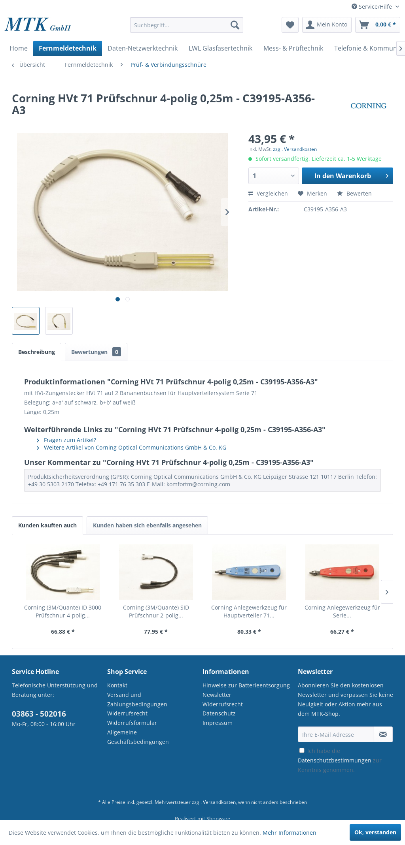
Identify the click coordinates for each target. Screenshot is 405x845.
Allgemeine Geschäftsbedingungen (138, 736)
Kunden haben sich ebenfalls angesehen (147, 525)
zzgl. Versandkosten (295, 149)
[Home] (18, 48)
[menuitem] (187, 28)
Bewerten (354, 193)
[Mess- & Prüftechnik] (293, 48)
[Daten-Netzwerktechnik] (142, 48)
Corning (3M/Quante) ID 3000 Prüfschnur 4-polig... (62, 611)
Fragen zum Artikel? (66, 440)
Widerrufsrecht (127, 713)
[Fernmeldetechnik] (67, 48)
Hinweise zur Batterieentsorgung (246, 685)
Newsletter (216, 694)
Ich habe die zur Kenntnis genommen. (340, 760)
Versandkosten (219, 802)
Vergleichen (268, 193)
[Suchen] (235, 25)
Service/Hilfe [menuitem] (373, 6)
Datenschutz (219, 713)
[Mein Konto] (327, 25)
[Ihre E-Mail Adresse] (336, 734)
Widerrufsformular (132, 722)
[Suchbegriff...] (187, 25)
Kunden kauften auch (47, 525)
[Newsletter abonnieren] (383, 734)
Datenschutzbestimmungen (334, 760)
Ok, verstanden (375, 832)
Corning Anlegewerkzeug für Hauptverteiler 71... (249, 611)
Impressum (217, 722)
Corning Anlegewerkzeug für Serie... (342, 611)
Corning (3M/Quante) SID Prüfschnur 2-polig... (156, 611)
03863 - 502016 (39, 714)
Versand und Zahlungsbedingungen (137, 699)
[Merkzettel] (290, 25)
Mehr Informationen (289, 832)
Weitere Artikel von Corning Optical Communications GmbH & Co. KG (131, 447)
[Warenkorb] (377, 25)
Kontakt (117, 685)
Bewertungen (96, 351)
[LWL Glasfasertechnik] (220, 48)
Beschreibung (36, 352)
